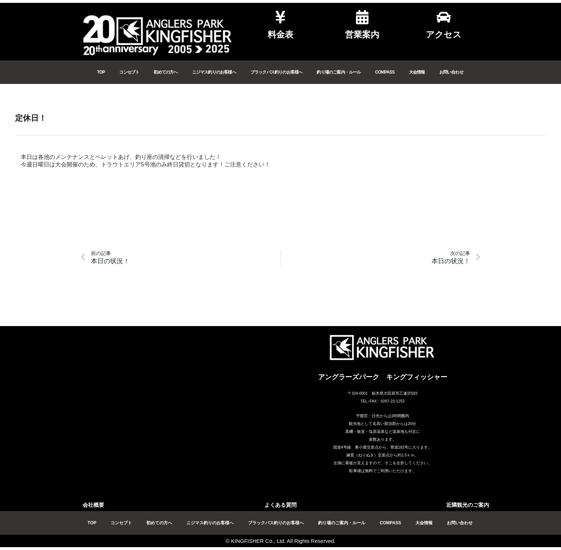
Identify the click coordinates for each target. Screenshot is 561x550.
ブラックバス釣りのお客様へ (276, 72)
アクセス (444, 34)
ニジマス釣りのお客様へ (214, 72)
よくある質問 (280, 505)
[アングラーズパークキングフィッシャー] (178, 415)
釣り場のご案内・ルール (339, 72)
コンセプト (129, 72)
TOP (101, 72)
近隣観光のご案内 (467, 505)
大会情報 (417, 72)
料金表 (280, 34)
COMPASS (385, 72)
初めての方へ (165, 72)
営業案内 (362, 34)
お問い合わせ (451, 72)
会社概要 (93, 505)
